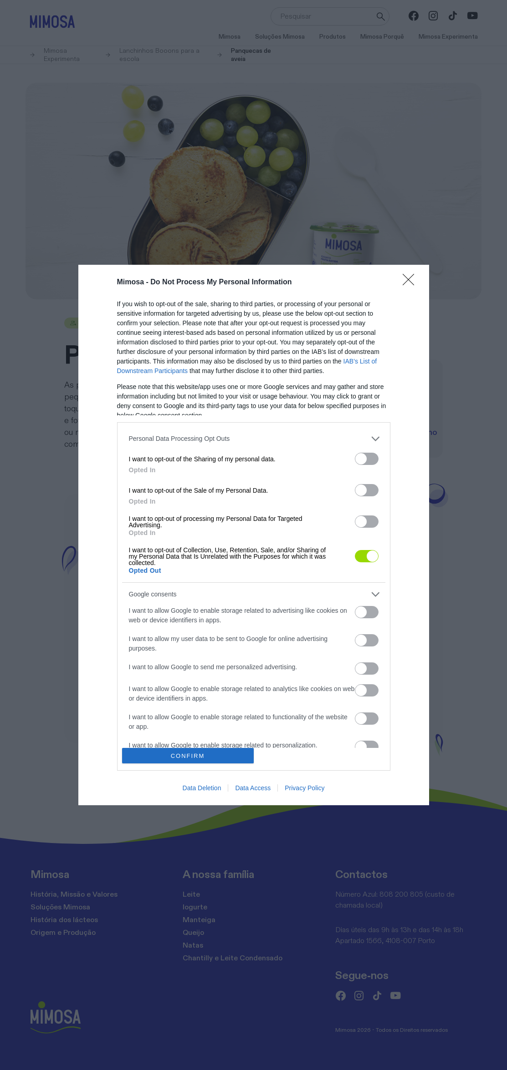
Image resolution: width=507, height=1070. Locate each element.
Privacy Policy (304, 788)
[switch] (367, 459)
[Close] (411, 282)
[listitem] (254, 439)
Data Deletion (202, 788)
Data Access (253, 788)
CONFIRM (188, 755)
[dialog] (253, 535)
